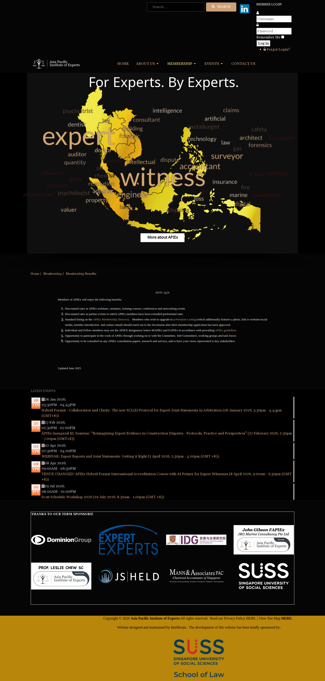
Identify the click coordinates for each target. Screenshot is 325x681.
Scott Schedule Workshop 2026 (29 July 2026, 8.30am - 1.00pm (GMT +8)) (103, 497)
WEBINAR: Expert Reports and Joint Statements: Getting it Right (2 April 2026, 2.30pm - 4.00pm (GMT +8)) (130, 456)
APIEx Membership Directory (111, 319)
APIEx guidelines (225, 330)
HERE (250, 618)
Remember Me (268, 37)
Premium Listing (186, 319)
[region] (162, 170)
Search (221, 7)
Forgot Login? (277, 49)
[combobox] (175, 7)
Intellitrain (178, 627)
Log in (263, 43)
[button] (148, 64)
